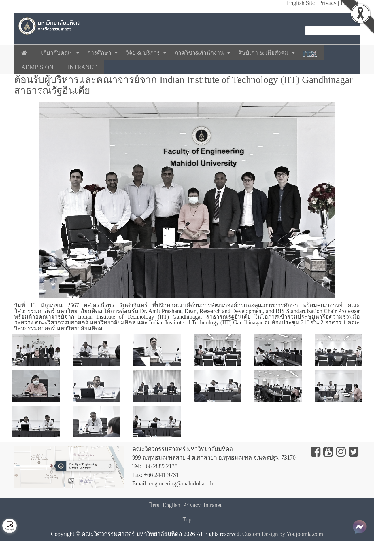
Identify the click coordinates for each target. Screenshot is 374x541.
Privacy (192, 505)
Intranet (213, 505)
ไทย (155, 505)
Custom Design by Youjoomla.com (282, 534)
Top (187, 519)
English (171, 505)
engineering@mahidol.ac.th (181, 483)
